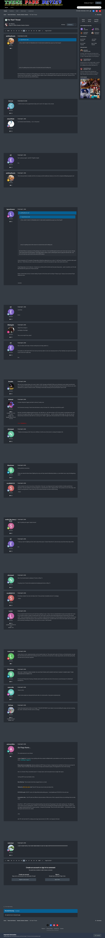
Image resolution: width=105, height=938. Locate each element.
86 (11, 663)
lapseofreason (11, 209)
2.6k (11, 717)
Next (39, 30)
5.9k (11, 393)
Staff (17, 11)
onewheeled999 (86, 32)
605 (11, 533)
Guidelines (12, 11)
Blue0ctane (10, 465)
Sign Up (98, 2)
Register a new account (24, 879)
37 (28, 30)
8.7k (11, 167)
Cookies (61, 928)
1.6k (11, 855)
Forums (5, 11)
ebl (11, 155)
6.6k (11, 495)
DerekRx (10, 381)
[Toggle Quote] (19, 39)
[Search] (84, 7)
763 (11, 221)
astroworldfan (11, 744)
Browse (6, 8)
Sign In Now (57, 879)
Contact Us (56, 928)
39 (33, 30)
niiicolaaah (11, 429)
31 (13, 30)
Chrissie (10, 101)
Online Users (23, 11)
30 (11, 30)
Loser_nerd (10, 651)
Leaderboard (30, 11)
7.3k (11, 623)
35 (23, 30)
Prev (8, 30)
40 (36, 30)
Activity (12, 7)
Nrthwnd (10, 399)
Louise (11, 611)
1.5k (11, 131)
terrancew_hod (98, 32)
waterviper (11, 843)
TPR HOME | (78, 10)
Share (63, 24)
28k (11, 411)
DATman (10, 705)
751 (11, 699)
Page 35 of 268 (48, 30)
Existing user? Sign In (89, 2)
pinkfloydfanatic (10, 36)
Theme (43, 928)
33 (18, 30)
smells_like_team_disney (10, 520)
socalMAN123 (11, 483)
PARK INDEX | (83, 10)
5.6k (11, 441)
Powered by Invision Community (53, 930)
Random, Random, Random (23, 25)
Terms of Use (6, 936)
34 (21, 30)
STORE (87, 10)
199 (11, 337)
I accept (97, 935)
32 (16, 30)
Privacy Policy (50, 928)
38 (31, 30)
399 (11, 477)
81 (11, 756)
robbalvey (12, 23)
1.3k (11, 113)
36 (26, 30)
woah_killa (11, 687)
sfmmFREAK (10, 119)
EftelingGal (11, 325)
